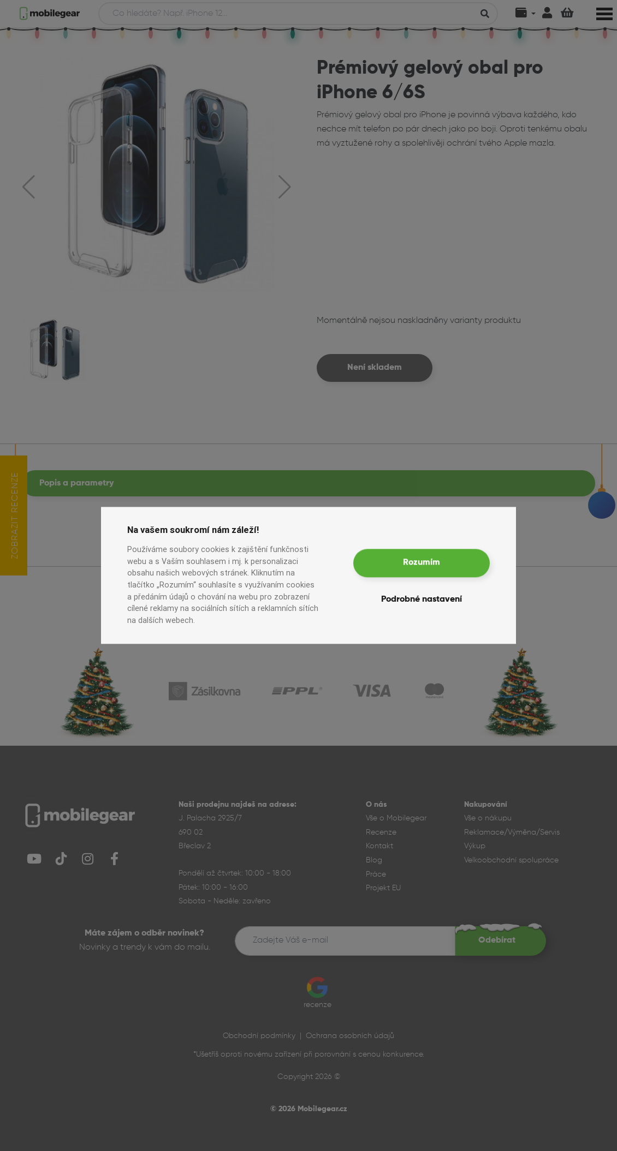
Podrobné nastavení (421, 600)
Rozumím (421, 563)
